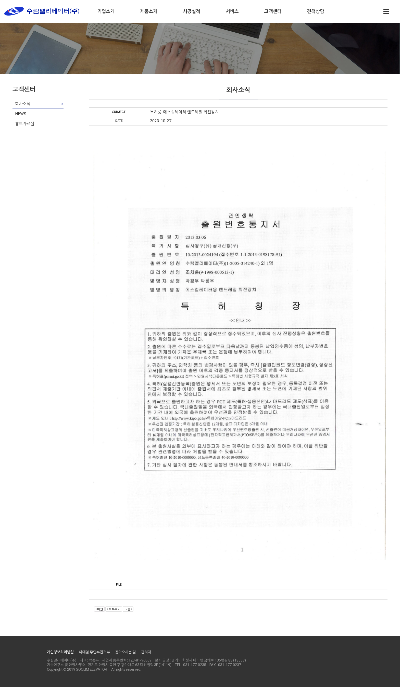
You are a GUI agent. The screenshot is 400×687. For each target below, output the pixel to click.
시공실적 (191, 11)
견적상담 (315, 11)
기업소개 (106, 11)
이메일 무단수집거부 (94, 652)
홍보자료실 (24, 123)
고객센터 (273, 11)
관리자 (146, 652)
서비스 (232, 11)
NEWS (20, 113)
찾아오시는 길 (125, 652)
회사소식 (22, 103)
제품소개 (148, 11)
